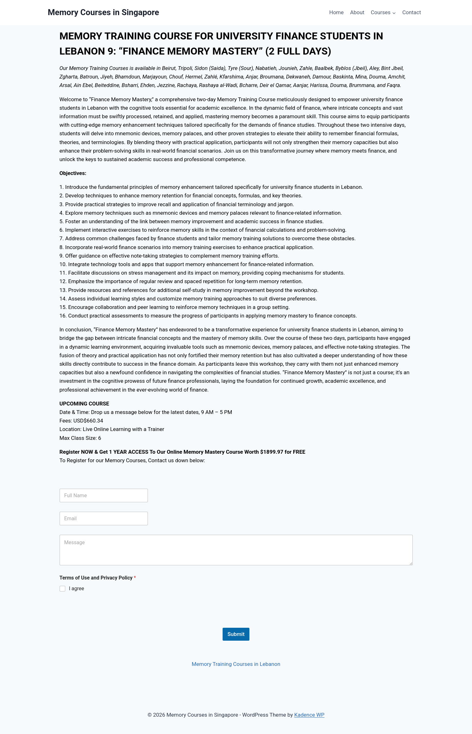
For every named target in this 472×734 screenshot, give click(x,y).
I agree (76, 588)
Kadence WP (309, 715)
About (357, 12)
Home (336, 12)
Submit (235, 634)
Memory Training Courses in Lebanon (236, 664)
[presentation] (107, 623)
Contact (411, 12)
